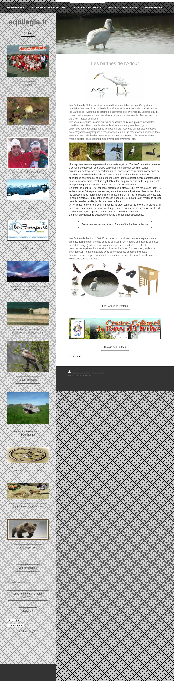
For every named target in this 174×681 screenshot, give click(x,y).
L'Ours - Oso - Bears (28, 547)
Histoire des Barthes (115, 347)
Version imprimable (79, 372)
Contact (28, 33)
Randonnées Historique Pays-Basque (28, 433)
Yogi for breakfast (28, 567)
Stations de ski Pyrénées (28, 208)
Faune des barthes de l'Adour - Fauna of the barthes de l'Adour (114, 224)
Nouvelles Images (27, 380)
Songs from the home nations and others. (28, 595)
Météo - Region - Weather (28, 289)
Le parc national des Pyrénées (28, 506)
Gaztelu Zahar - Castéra (28, 470)
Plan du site (98, 372)
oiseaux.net (28, 610)
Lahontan (28, 84)
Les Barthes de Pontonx (115, 306)
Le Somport (28, 248)
